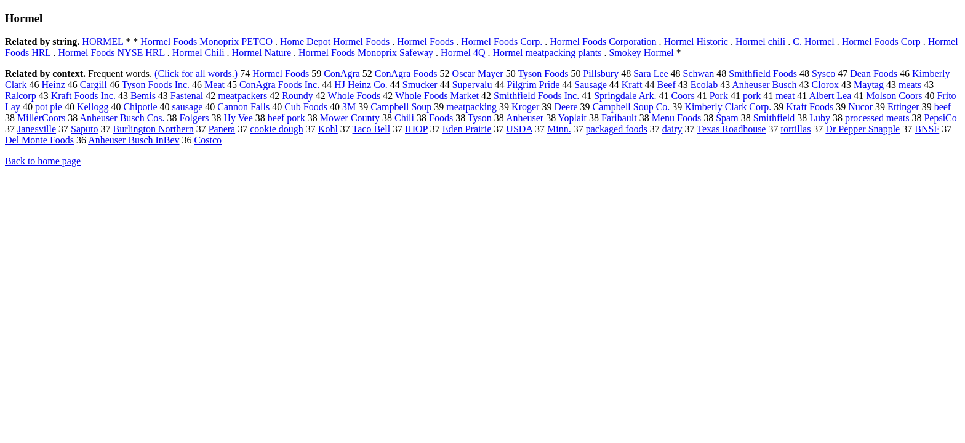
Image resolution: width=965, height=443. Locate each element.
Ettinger (903, 107)
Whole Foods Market (437, 95)
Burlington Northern (153, 129)
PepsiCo (940, 118)
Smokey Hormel (641, 52)
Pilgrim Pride (533, 84)
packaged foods (616, 129)
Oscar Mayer (477, 73)
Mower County (350, 118)
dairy (672, 129)
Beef (666, 84)
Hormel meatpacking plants (547, 52)
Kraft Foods (809, 107)
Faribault (619, 118)
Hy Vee (238, 118)
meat (785, 95)
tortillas (795, 129)
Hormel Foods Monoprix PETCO (206, 41)
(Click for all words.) (196, 73)
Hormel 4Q (463, 52)
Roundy (297, 95)
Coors (682, 95)
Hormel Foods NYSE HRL (111, 52)
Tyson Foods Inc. (156, 84)
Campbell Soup (400, 107)
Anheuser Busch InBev (133, 140)
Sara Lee (650, 73)
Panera (222, 129)
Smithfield (774, 118)
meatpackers (242, 95)
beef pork (286, 118)
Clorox (825, 84)
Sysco (823, 73)
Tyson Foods (543, 73)
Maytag (869, 84)
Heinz (53, 84)
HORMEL (102, 41)
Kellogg (93, 107)
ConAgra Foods (406, 73)
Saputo (84, 129)
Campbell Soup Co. (631, 107)
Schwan (699, 73)
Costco (208, 140)
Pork (719, 95)
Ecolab (704, 84)
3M (349, 107)
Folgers (194, 118)
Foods (441, 118)
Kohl (328, 129)
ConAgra (342, 73)
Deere (565, 107)
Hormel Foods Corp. (501, 41)
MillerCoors (41, 118)
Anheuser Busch (764, 84)
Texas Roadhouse (731, 129)
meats (910, 84)
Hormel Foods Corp (881, 41)
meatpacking (471, 107)
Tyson (480, 118)
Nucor (860, 107)
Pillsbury (601, 73)
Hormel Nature (261, 52)
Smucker (420, 84)
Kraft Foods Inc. (83, 95)
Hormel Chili (198, 52)
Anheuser (524, 118)
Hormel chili (760, 41)
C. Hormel (814, 41)
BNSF (927, 129)
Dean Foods (873, 73)
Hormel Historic (696, 41)
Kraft (632, 84)
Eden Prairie (467, 129)
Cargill (93, 84)
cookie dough (276, 129)
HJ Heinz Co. (361, 84)
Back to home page (43, 161)
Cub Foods (305, 107)
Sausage (590, 84)
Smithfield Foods (763, 73)
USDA (519, 129)
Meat (214, 84)
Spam (727, 118)
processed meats (877, 118)
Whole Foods (354, 95)
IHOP (416, 129)
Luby (819, 118)
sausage (187, 107)
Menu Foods (676, 118)
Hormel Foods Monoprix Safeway (365, 52)
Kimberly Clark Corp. (727, 107)
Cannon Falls (243, 107)
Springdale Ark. (625, 95)
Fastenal (186, 95)
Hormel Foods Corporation (603, 41)
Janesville (36, 129)
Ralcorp (20, 95)
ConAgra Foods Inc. (279, 84)
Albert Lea (830, 95)
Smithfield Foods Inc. (536, 95)
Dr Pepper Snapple (862, 129)
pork (752, 95)
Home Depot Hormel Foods (335, 41)
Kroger (525, 107)
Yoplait (572, 118)
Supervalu (472, 84)
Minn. (559, 129)
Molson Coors (894, 95)
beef (942, 107)
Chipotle (140, 107)
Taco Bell (372, 129)
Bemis (143, 95)
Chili (404, 118)
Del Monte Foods (39, 140)
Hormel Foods (425, 41)
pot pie (48, 107)
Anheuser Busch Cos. (121, 118)
